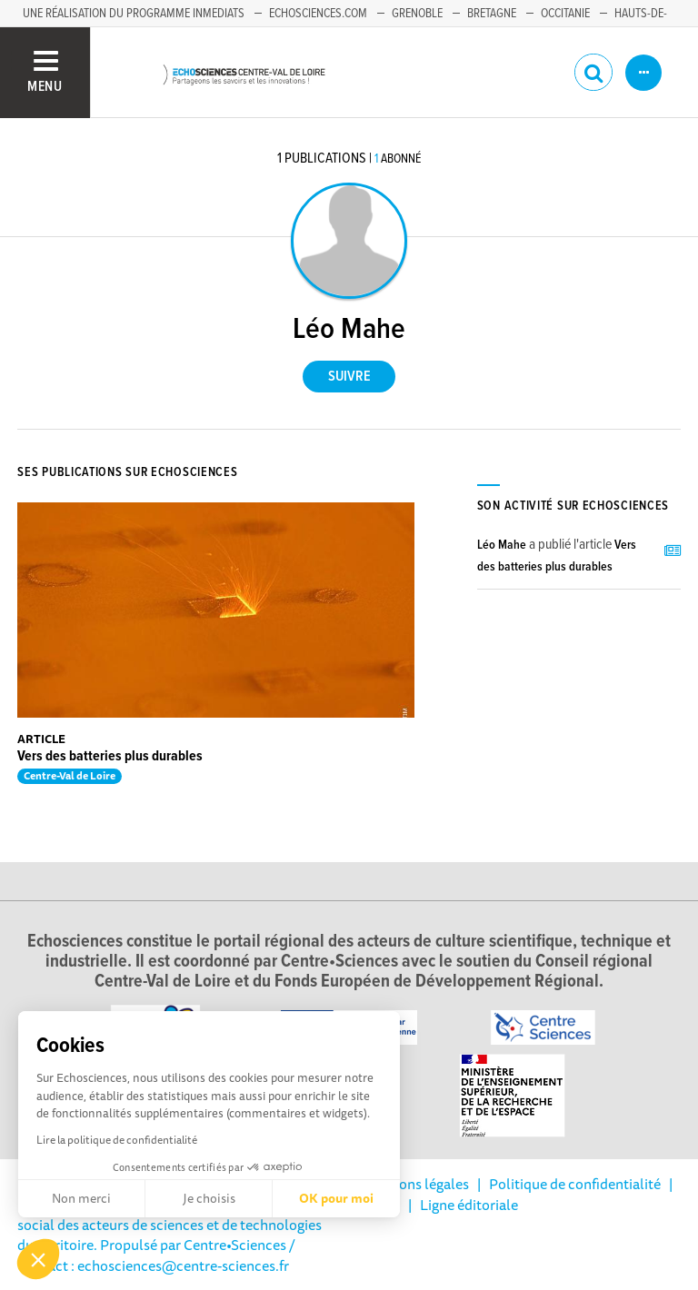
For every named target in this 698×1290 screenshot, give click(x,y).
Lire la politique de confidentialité (116, 1139)
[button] (38, 1259)
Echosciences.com (318, 13)
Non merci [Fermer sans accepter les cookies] (81, 1198)
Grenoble (417, 13)
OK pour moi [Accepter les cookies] (336, 1198)
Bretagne (491, 13)
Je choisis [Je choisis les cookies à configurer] (209, 1198)
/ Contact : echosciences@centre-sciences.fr (156, 1254)
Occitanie (565, 13)
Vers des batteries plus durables (110, 756)
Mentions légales (415, 1184)
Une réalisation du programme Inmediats (133, 13)
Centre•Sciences (235, 1244)
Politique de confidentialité (575, 1184)
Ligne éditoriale (469, 1204)
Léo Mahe (501, 545)
